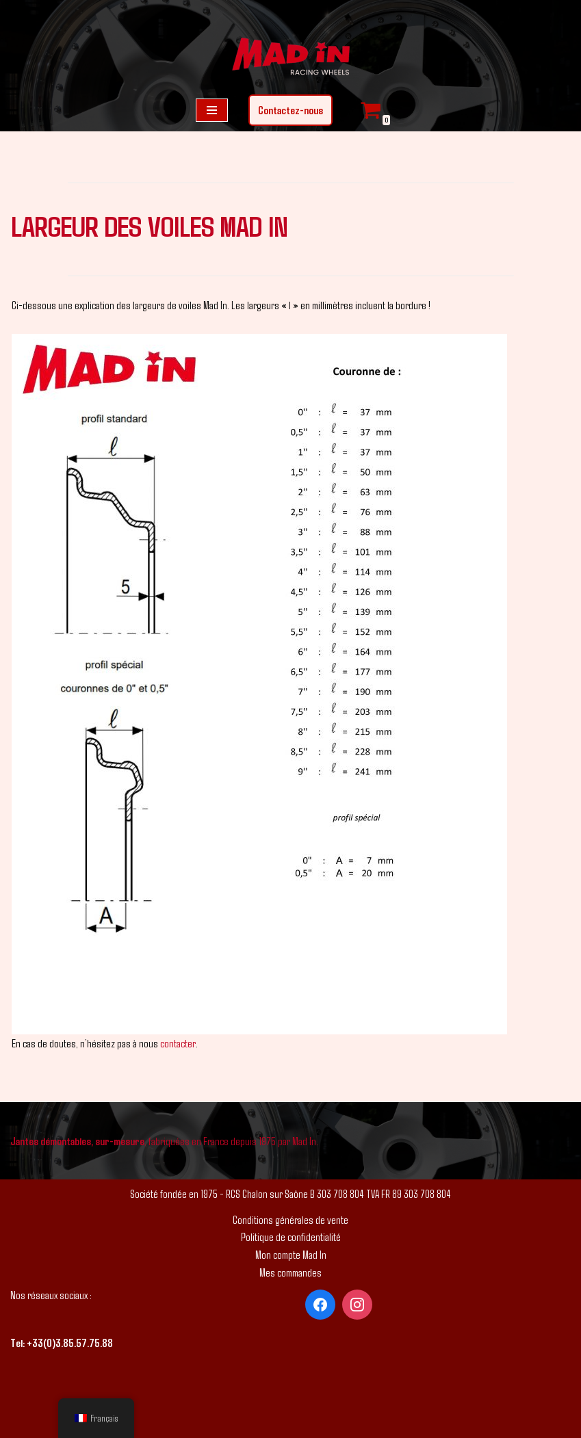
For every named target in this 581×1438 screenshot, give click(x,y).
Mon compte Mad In (290, 1254)
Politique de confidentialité (291, 1236)
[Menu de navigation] (212, 110)
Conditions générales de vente (290, 1219)
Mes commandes (290, 1272)
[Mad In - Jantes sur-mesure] (290, 58)
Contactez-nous (290, 109)
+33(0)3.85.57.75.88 (70, 1342)
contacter (178, 1042)
